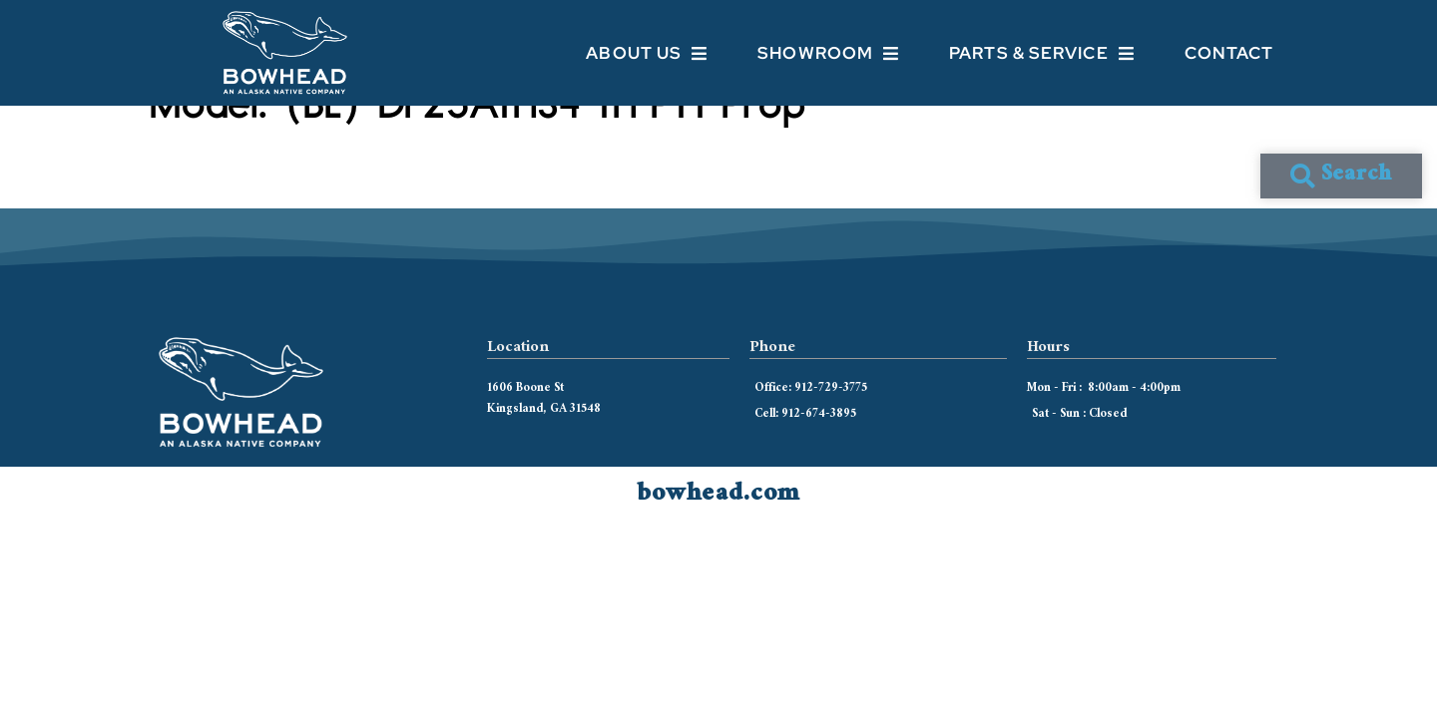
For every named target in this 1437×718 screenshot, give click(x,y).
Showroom (828, 53)
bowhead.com (718, 529)
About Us (647, 53)
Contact (1229, 53)
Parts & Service (1042, 53)
